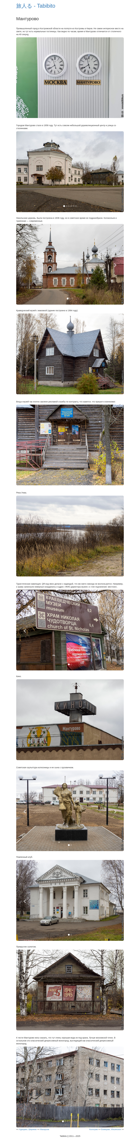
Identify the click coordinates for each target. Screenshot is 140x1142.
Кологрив (93, 1129)
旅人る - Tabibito (35, 6)
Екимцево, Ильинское (111, 1129)
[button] (24, 171)
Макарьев (44, 1129)
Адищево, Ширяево (28, 1129)
